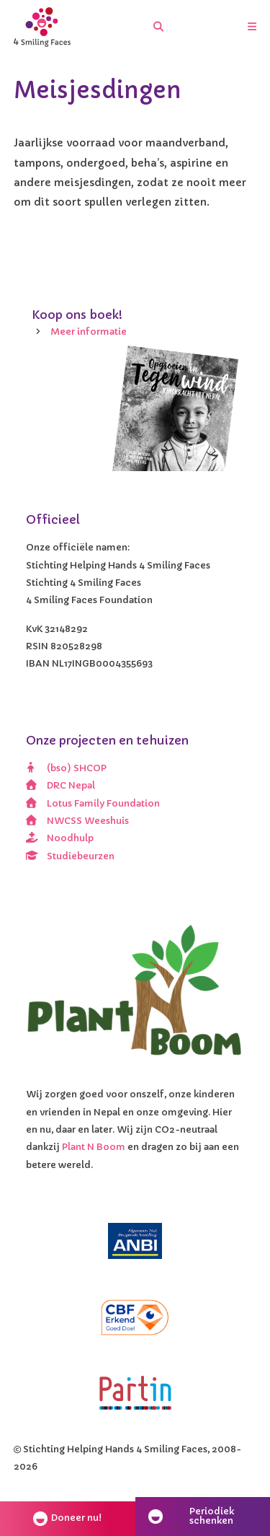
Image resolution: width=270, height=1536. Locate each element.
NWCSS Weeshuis (78, 821)
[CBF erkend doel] (135, 1317)
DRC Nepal (61, 785)
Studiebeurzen (70, 856)
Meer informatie (88, 332)
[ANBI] (135, 1241)
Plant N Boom (93, 1147)
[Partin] (135, 1392)
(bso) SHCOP (66, 768)
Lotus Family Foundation (93, 803)
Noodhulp (60, 838)
